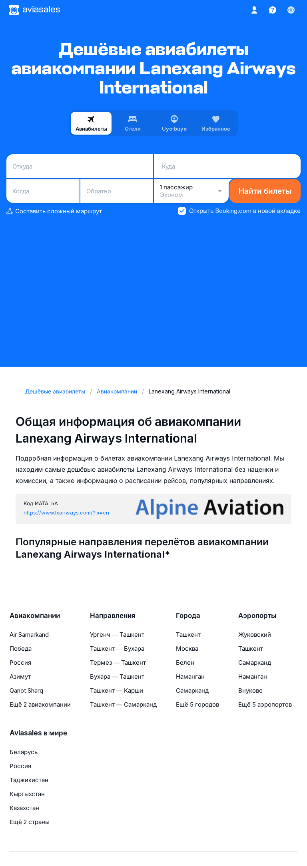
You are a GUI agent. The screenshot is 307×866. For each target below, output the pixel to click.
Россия (20, 662)
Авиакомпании (35, 616)
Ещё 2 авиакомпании (40, 704)
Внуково (250, 690)
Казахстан (24, 808)
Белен (185, 662)
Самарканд (192, 690)
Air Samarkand (29, 634)
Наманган (190, 676)
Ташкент (188, 634)
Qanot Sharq (26, 690)
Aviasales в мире (38, 733)
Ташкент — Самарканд (123, 704)
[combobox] (79, 166)
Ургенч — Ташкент (117, 634)
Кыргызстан (27, 794)
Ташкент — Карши (116, 690)
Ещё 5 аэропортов (265, 704)
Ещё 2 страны (30, 822)
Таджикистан (29, 780)
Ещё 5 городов (197, 704)
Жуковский (254, 634)
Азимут (20, 676)
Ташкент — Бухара (117, 648)
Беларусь (24, 752)
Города (188, 616)
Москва (187, 648)
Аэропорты (257, 616)
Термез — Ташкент (118, 662)
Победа (21, 648)
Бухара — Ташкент (117, 676)
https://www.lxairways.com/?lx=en (66, 512)
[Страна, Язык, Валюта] (291, 10)
